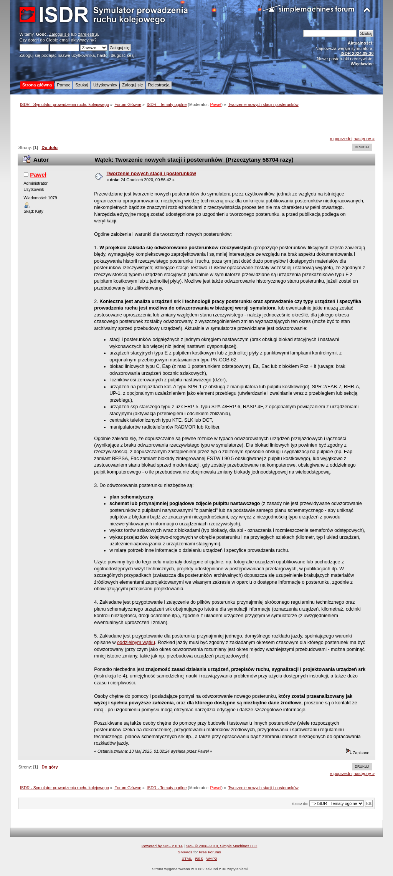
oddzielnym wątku (136, 642)
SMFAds (185, 852)
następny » (364, 138)
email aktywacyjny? (78, 40)
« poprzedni (341, 138)
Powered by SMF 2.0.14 (162, 846)
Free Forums (210, 852)
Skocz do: (300, 803)
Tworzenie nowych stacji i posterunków (151, 173)
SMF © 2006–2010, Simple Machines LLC (221, 846)
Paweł (215, 104)
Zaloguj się (59, 34)
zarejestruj (88, 34)
